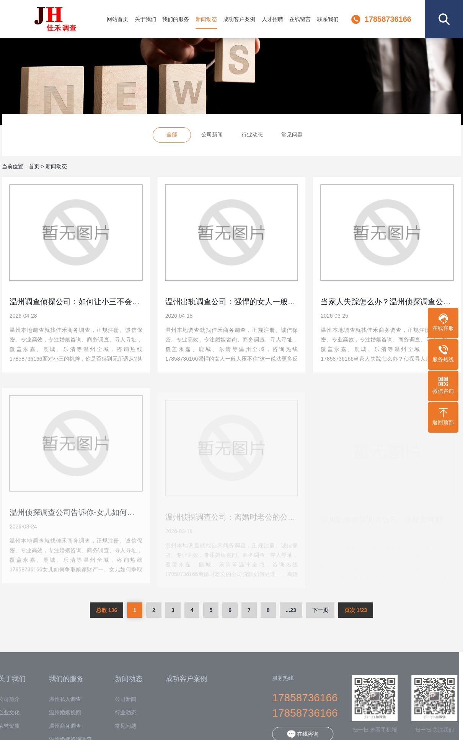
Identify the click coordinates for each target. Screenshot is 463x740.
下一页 (320, 610)
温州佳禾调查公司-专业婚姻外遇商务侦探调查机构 (55, 19)
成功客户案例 (239, 19)
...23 (291, 610)
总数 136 (106, 610)
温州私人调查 (58, 699)
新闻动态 (206, 19)
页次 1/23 (355, 610)
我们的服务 (175, 19)
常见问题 (292, 136)
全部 (171, 136)
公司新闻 (212, 136)
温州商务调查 (58, 726)
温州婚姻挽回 (58, 712)
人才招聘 (272, 19)
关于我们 (145, 19)
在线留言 (300, 19)
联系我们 (328, 19)
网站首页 (117, 19)
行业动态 (252, 136)
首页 (34, 166)
